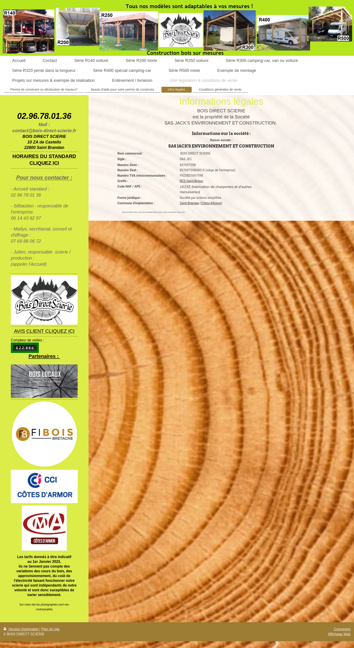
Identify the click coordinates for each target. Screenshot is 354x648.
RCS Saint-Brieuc (191, 181)
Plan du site (50, 629)
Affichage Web (339, 634)
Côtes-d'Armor (211, 203)
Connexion (342, 629)
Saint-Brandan (189, 203)
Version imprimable (21, 629)
